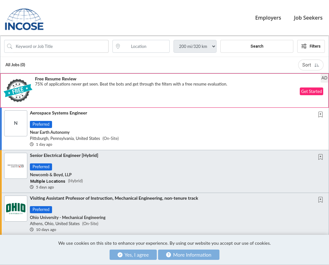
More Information (188, 255)
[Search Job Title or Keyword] (61, 46)
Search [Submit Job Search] (257, 46)
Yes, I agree (133, 255)
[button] (164, 90)
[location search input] (145, 46)
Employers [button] (268, 17)
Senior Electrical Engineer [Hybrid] (64, 155)
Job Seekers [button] (308, 17)
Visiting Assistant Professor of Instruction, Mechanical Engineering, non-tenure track (114, 198)
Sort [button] (310, 65)
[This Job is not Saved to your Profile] (322, 115)
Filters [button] (311, 46)
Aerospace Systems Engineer (58, 112)
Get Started (311, 91)
